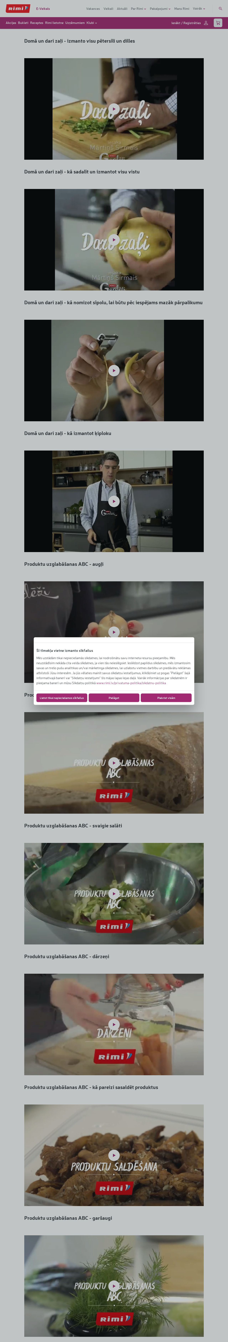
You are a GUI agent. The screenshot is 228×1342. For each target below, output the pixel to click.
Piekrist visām (166, 697)
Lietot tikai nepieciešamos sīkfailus (62, 697)
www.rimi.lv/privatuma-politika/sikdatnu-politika (131, 683)
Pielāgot (114, 697)
